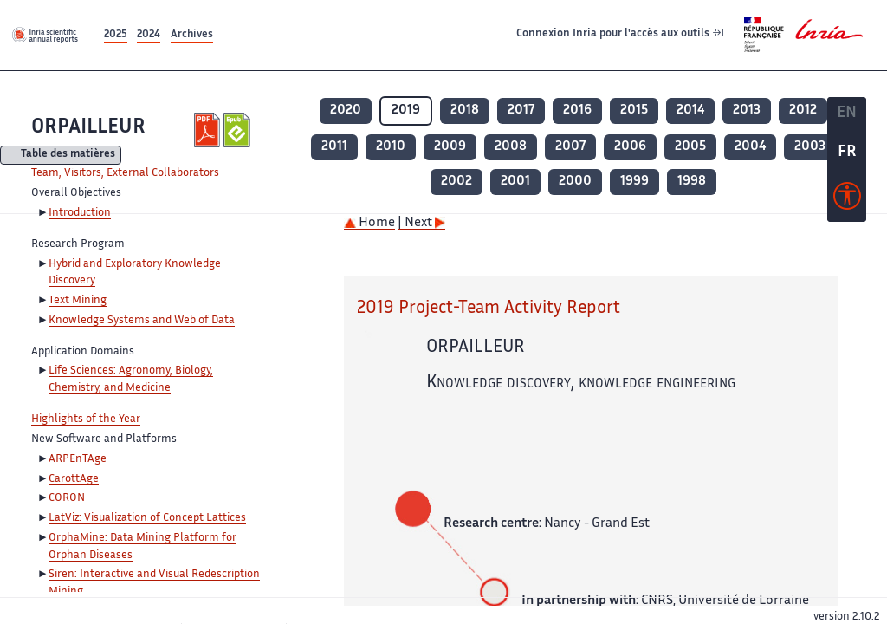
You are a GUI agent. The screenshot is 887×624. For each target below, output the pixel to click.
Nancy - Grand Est (597, 524)
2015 (634, 110)
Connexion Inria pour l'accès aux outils (619, 34)
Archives (192, 35)
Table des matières (68, 155)
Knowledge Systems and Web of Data (142, 320)
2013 (747, 110)
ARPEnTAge (78, 459)
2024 (148, 35)
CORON (67, 498)
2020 (345, 110)
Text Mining (78, 301)
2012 (803, 110)
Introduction (80, 213)
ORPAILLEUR (88, 128)
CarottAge (74, 479)
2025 (115, 35)
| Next (421, 223)
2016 (577, 110)
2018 (464, 110)
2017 (521, 110)
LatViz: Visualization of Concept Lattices (147, 518)
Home (369, 223)
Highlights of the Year (85, 419)
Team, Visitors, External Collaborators (125, 173)
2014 (690, 110)
